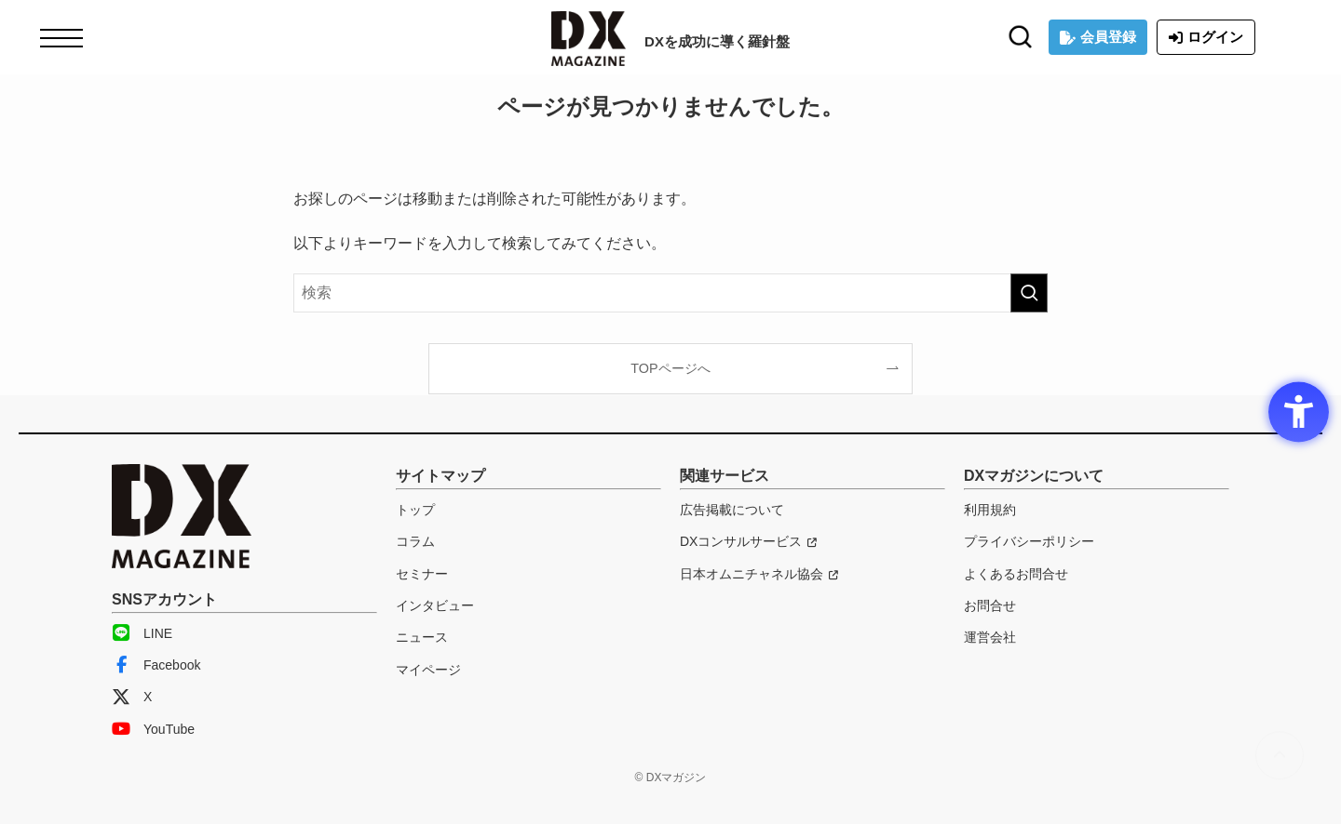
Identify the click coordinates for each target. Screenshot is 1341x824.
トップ (415, 509)
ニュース (422, 637)
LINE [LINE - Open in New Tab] (142, 633)
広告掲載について (732, 509)
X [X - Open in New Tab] (132, 696)
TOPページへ (670, 368)
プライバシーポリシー (1029, 541)
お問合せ (990, 605)
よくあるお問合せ (1016, 573)
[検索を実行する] (1029, 292)
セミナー (422, 573)
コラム (415, 541)
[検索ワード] (670, 292)
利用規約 (990, 509)
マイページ (428, 669)
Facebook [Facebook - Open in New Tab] (156, 665)
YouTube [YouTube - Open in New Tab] (153, 729)
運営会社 (990, 637)
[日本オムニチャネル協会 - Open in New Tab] (759, 573)
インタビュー (435, 605)
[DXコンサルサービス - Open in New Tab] (748, 541)
